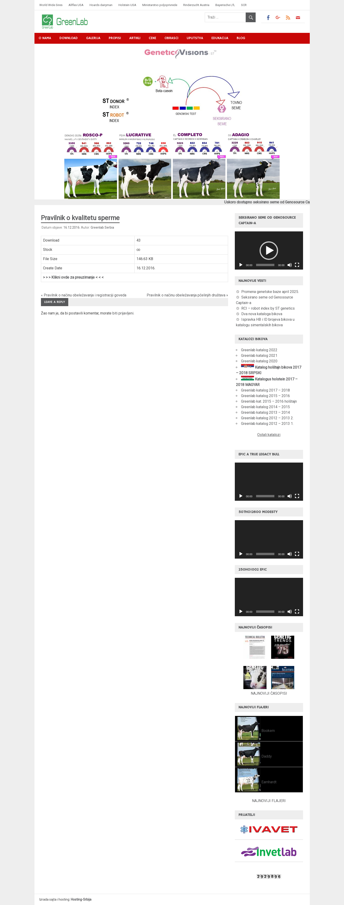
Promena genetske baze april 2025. (270, 291)
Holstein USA (127, 5)
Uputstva (195, 38)
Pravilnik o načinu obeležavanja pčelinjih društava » (187, 295)
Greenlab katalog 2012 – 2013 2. (267, 418)
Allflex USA (76, 5)
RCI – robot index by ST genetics (268, 308)
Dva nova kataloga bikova (261, 314)
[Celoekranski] (297, 265)
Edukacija (219, 38)
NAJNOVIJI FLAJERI (269, 801)
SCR (244, 5)
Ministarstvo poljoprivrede (159, 5)
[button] (269, 250)
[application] (269, 250)
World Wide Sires (50, 5)
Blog (241, 38)
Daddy (266, 756)
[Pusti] (241, 265)
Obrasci (171, 38)
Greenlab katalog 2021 (259, 355)
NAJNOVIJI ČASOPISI (269, 693)
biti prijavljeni (122, 313)
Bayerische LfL (225, 5)
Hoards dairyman (101, 5)
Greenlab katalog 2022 (259, 350)
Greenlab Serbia (102, 227)
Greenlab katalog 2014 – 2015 (265, 407)
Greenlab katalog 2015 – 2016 (265, 396)
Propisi (115, 38)
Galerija (93, 38)
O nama (45, 38)
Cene (152, 38)
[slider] (265, 265)
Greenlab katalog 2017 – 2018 (265, 390)
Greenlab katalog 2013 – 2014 (265, 412)
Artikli (134, 38)
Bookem (267, 730)
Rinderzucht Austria (196, 5)
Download (68, 38)
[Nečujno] (289, 265)
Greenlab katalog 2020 (259, 361)
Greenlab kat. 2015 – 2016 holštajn (269, 401)
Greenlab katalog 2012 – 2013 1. (267, 423)
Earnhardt (268, 782)
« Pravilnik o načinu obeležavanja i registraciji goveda (83, 295)
